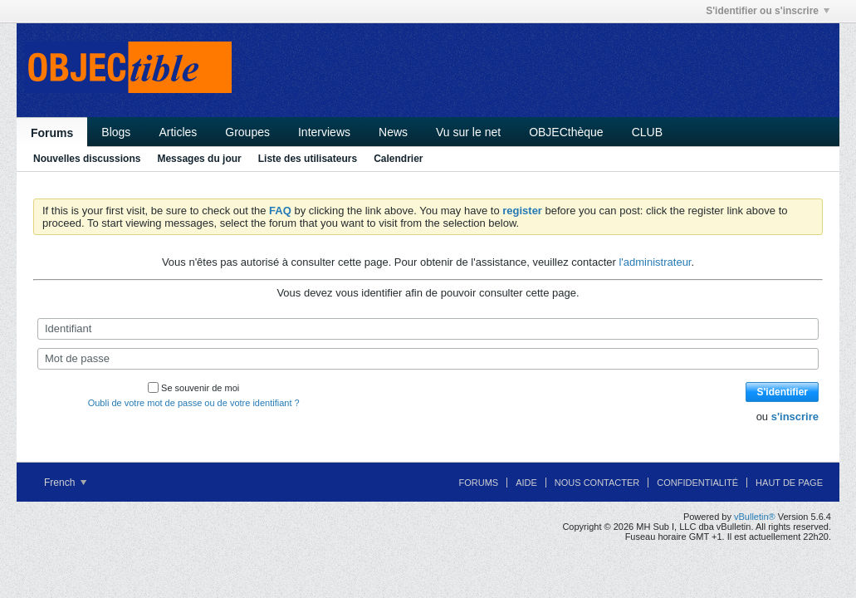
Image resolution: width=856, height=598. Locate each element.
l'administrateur (655, 262)
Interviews (324, 132)
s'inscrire (795, 416)
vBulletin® (754, 517)
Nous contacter (597, 483)
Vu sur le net (468, 132)
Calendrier (398, 158)
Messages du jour (199, 158)
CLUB (647, 132)
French (65, 482)
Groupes (247, 132)
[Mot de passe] (428, 359)
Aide (526, 483)
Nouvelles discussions (86, 158)
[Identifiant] (428, 329)
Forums (52, 133)
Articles (178, 132)
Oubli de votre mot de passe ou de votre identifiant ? (194, 403)
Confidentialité (697, 483)
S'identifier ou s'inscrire (767, 11)
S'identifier (782, 392)
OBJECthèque (566, 132)
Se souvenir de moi (193, 388)
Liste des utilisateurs (307, 158)
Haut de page (789, 483)
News (393, 132)
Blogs (115, 132)
